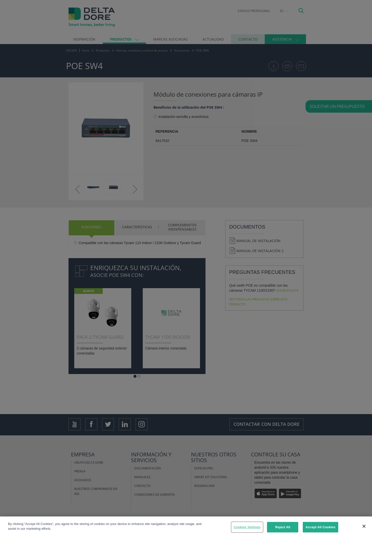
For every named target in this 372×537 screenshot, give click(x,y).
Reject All (282, 527)
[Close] (364, 526)
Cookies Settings (247, 527)
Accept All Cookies (321, 527)
